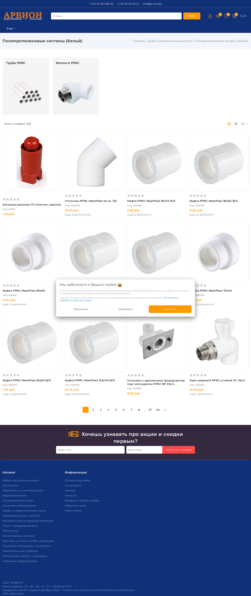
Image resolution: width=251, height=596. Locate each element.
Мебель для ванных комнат (21, 452)
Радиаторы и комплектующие (23, 462)
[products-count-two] (229, 124)
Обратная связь (76, 477)
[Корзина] (243, 16)
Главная (139, 41)
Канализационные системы (22, 487)
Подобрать (25, 280)
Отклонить (81, 309)
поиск (58, 16)
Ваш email (135, 421)
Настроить (125, 309)
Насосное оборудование (20, 477)
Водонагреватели (15, 467)
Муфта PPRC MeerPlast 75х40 (223, 272)
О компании (73, 457)
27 (175, 381)
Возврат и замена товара (82, 472)
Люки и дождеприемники (21, 497)
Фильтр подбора (15, 59)
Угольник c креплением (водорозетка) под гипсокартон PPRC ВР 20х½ (173, 356)
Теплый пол (11, 502)
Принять (170, 309)
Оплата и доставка (78, 452)
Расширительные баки (19, 472)
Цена (6, 85)
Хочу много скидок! (178, 421)
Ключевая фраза (15, 68)
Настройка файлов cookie (20, 583)
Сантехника (11, 457)
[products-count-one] (236, 124)
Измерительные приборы (21, 523)
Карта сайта (73, 482)
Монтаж (70, 462)
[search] (191, 16)
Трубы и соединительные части (169, 41)
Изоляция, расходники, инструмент (27, 518)
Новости (71, 467)
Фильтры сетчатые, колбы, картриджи (29, 512)
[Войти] (210, 16)
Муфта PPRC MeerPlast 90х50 (75, 272)
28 (183, 381)
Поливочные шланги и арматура (25, 528)
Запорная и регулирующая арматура (28, 492)
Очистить (25, 288)
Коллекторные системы (19, 507)
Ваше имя (64, 421)
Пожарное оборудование (20, 533)
